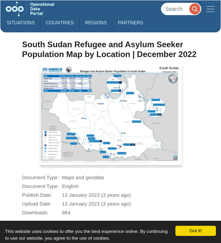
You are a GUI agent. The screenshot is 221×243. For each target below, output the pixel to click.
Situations (21, 22)
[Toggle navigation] (210, 9)
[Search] (181, 9)
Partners (130, 22)
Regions (96, 22)
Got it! (196, 230)
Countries (60, 22)
